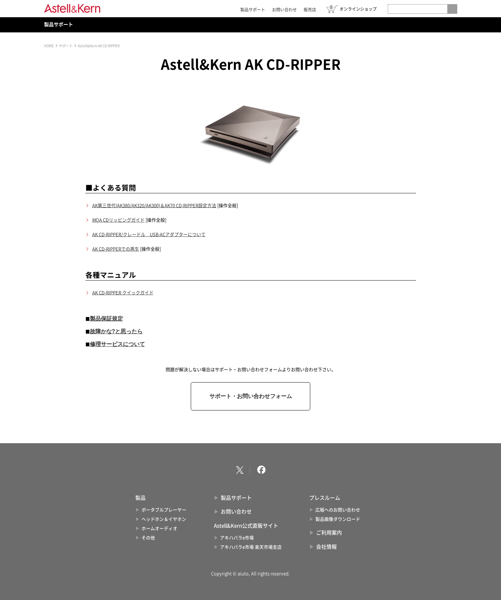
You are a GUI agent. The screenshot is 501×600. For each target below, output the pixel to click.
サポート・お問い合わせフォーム (250, 396)
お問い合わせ (284, 10)
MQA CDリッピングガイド (118, 220)
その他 (148, 538)
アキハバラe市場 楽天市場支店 (251, 547)
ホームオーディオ (159, 528)
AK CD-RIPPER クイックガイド (123, 293)
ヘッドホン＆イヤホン (164, 519)
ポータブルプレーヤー (164, 510)
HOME (49, 46)
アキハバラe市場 (237, 538)
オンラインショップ (358, 9)
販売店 (310, 10)
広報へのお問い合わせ (337, 510)
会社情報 (326, 546)
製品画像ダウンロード (337, 519)
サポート (66, 46)
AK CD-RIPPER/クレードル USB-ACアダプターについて (149, 234)
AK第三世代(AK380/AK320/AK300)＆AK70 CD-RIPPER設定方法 (154, 205)
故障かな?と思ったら (116, 331)
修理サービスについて (117, 344)
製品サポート (252, 10)
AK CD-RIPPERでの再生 (115, 249)
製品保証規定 (106, 319)
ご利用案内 (329, 532)
